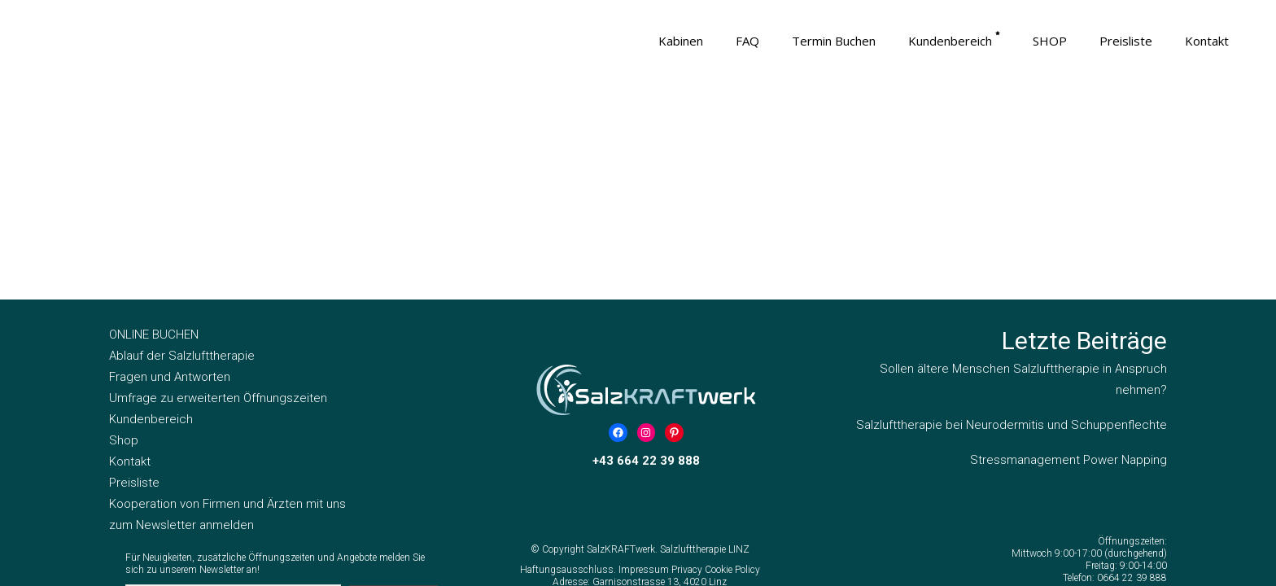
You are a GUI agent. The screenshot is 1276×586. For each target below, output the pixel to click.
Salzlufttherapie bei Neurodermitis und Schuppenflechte (1011, 215)
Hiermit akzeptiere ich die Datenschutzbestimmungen (288, 427)
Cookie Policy (732, 360)
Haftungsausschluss (567, 360)
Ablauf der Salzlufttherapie (182, 146)
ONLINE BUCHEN (154, 125)
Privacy (688, 360)
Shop (123, 231)
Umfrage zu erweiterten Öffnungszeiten (218, 188)
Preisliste (134, 273)
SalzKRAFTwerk (621, 340)
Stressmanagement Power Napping (1068, 250)
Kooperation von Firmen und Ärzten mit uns (227, 294)
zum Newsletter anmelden (181, 315)
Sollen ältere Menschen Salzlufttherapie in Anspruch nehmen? (1023, 170)
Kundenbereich (151, 210)
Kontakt (130, 252)
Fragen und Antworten (169, 167)
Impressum (644, 360)
